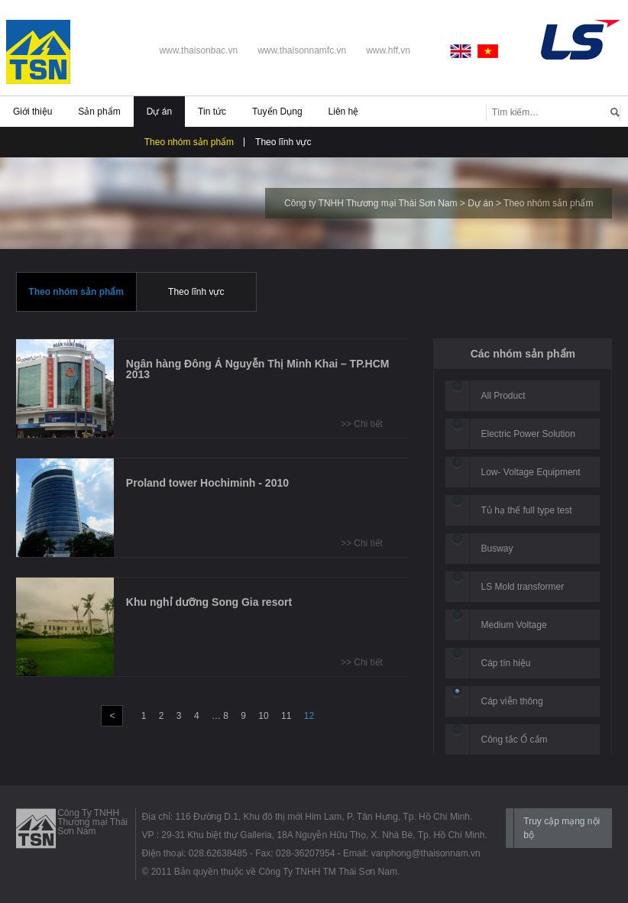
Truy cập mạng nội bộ (561, 828)
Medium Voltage (514, 625)
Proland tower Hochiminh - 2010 (207, 483)
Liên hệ (344, 111)
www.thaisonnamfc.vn (301, 50)
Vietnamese (488, 51)
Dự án (159, 111)
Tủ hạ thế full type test (526, 510)
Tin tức (212, 111)
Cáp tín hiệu (506, 663)
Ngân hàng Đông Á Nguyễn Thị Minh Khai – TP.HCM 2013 (258, 369)
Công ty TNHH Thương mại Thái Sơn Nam (370, 203)
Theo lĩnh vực (283, 142)
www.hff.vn (388, 50)
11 (286, 715)
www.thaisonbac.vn (198, 50)
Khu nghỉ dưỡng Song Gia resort (209, 602)
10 (263, 715)
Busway (497, 548)
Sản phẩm (99, 111)
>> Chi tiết (362, 424)
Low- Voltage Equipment (531, 472)
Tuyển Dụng (277, 111)
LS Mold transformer (523, 586)
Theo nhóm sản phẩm (189, 142)
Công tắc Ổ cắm (514, 739)
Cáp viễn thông (512, 701)
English (463, 51)
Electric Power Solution (528, 434)
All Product (503, 395)
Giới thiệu (32, 111)
